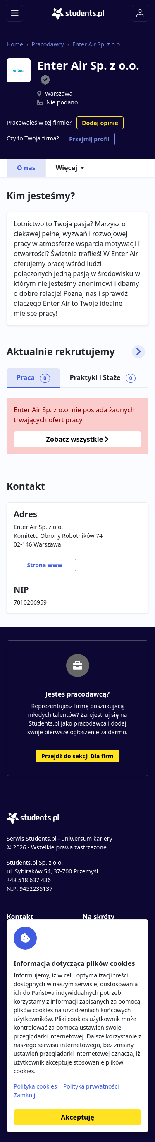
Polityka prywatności (91, 1086)
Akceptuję (77, 1117)
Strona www (44, 565)
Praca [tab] (33, 378)
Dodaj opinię (100, 123)
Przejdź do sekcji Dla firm (77, 756)
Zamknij (24, 1095)
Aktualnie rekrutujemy (76, 351)
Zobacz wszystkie (77, 439)
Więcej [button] (66, 167)
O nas (26, 167)
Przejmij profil (89, 139)
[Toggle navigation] (15, 13)
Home (15, 44)
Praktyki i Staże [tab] (103, 378)
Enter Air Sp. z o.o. (97, 44)
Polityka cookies (35, 1086)
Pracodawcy (47, 44)
